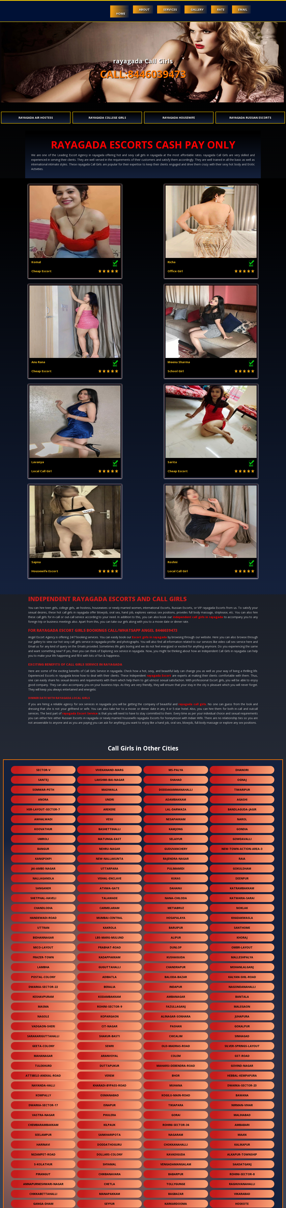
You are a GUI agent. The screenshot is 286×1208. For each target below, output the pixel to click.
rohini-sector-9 (109, 806)
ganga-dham (43, 1004)
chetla (109, 984)
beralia (109, 787)
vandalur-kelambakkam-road (176, 1033)
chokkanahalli (176, 944)
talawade (110, 698)
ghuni (43, 1053)
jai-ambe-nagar (43, 668)
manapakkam (109, 994)
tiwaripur (242, 590)
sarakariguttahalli (43, 836)
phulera (109, 915)
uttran (43, 728)
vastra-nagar (43, 915)
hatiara (175, 1102)
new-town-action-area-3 (242, 649)
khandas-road (175, 1122)
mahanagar (43, 856)
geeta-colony (43, 846)
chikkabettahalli (43, 994)
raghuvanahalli (242, 984)
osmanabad (109, 895)
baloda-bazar (176, 777)
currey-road (43, 1171)
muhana (175, 885)
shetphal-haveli (43, 698)
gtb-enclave (242, 1122)
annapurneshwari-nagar (43, 984)
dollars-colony (109, 954)
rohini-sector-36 (176, 925)
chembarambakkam (43, 925)
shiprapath (109, 1082)
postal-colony (43, 777)
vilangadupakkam (109, 1161)
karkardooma (176, 1004)
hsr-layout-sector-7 (43, 609)
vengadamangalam (175, 964)
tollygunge (175, 984)
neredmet (109, 1033)
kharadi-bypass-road (109, 885)
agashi (242, 599)
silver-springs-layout (242, 846)
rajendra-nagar (176, 659)
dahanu (176, 688)
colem (176, 856)
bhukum (109, 1132)
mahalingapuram (242, 1023)
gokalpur (242, 826)
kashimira (43, 1132)
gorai (175, 915)
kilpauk (109, 925)
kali (176, 1142)
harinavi (43, 944)
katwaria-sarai (242, 698)
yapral (175, 1063)
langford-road (242, 1033)
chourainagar (109, 1023)
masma (43, 806)
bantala (242, 797)
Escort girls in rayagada (149, 437)
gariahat (43, 1102)
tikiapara (175, 905)
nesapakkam (175, 619)
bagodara (43, 1043)
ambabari (242, 925)
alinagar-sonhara (176, 816)
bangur (43, 649)
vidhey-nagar (175, 1161)
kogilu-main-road (176, 895)
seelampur (43, 935)
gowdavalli (242, 639)
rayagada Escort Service (80, 513)
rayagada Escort (159, 475)
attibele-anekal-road (43, 875)
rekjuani (175, 1092)
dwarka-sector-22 (43, 787)
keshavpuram (43, 797)
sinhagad (242, 836)
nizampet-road (43, 954)
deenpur (242, 678)
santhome (242, 728)
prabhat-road (109, 747)
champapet (242, 1102)
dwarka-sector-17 (43, 905)
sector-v (43, 570)
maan (242, 935)
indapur (175, 787)
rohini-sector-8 (242, 974)
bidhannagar (43, 737)
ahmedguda (176, 1013)
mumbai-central (109, 718)
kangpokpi (43, 659)
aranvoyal (109, 856)
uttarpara (109, 668)
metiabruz (176, 708)
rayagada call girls (192, 504)
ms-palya (176, 570)
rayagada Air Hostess (36, 118)
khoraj (242, 737)
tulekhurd (43, 866)
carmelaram (109, 708)
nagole (43, 816)
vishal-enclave (109, 678)
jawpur (43, 1142)
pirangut (43, 974)
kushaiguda (176, 757)
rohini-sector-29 (109, 1053)
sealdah (175, 1053)
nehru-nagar (109, 649)
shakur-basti (109, 836)
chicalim (175, 836)
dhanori (242, 570)
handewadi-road (43, 718)
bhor (176, 875)
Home (101, 13)
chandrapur (175, 767)
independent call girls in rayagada (198, 417)
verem (109, 875)
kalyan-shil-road (242, 777)
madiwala (109, 590)
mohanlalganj (242, 767)
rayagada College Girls (107, 118)
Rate (216, 9)
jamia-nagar (109, 1181)
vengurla (43, 1023)
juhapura (242, 816)
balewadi (43, 1151)
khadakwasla (242, 718)
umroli (43, 639)
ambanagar (176, 797)
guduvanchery (175, 649)
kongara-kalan (242, 1151)
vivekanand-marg (109, 570)
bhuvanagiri (109, 1102)
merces (242, 1082)
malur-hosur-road (176, 1082)
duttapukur (109, 866)
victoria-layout (109, 1043)
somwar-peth (43, 590)
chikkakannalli (109, 1063)
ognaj (242, 580)
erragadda (109, 1092)
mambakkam (175, 1151)
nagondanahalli (242, 787)
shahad (176, 580)
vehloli (43, 1092)
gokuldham (242, 668)
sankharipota (109, 935)
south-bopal (242, 1043)
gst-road (242, 856)
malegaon (242, 806)
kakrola (109, 728)
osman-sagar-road (242, 1063)
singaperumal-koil (176, 1112)
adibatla (109, 777)
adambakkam (175, 599)
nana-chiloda (176, 698)
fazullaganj (176, 806)
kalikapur (242, 944)
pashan (176, 826)
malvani (242, 1053)
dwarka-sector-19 (242, 1142)
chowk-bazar (242, 1013)
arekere (109, 609)
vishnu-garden (176, 1073)
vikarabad (242, 994)
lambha (43, 767)
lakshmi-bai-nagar (109, 580)
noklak (242, 708)
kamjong (176, 629)
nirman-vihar (242, 905)
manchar (242, 1073)
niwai (242, 1092)
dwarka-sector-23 (242, 885)
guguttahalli (109, 767)
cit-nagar (109, 826)
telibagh (43, 1112)
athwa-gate (109, 688)
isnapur (109, 905)
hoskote (242, 1004)
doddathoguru (109, 944)
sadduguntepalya (109, 1073)
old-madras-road (176, 846)
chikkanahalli (109, 1122)
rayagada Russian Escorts (250, 118)
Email (241, 9)
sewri (109, 846)
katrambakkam (242, 688)
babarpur (175, 974)
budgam (176, 1043)
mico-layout (43, 747)
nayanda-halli (43, 885)
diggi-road (43, 1013)
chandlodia (43, 708)
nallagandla (43, 678)
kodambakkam (109, 797)
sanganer (43, 688)
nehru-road (43, 1073)
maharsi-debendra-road (175, 866)
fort (175, 1023)
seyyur (109, 1004)
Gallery (188, 9)
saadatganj (242, 964)
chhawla (242, 1161)
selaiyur (175, 639)
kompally (43, 895)
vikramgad (43, 1033)
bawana (242, 895)
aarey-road (43, 1122)
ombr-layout (242, 747)
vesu (109, 619)
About (128, 9)
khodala (109, 1013)
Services (158, 9)
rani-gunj (109, 1171)
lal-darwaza (175, 609)
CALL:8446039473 (143, 74)
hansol (176, 1171)
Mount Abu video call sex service (49, 1202)
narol (242, 619)
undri (109, 599)
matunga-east (109, 639)
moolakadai (43, 1161)
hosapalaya (175, 718)
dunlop (176, 747)
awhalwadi (43, 619)
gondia (242, 629)
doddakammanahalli (176, 590)
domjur (242, 1112)
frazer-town (43, 757)
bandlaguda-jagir (242, 609)
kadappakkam (109, 757)
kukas (175, 678)
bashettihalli (109, 629)
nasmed (176, 1181)
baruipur (176, 728)
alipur (176, 737)
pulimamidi (175, 668)
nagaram (175, 935)
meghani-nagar (109, 1151)
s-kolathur (43, 964)
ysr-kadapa (109, 1142)
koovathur (43, 629)
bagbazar (175, 994)
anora (43, 599)
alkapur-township (242, 954)
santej (43, 580)
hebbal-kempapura (242, 875)
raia (242, 659)
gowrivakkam (43, 1082)
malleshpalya (242, 757)
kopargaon (110, 816)
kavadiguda (176, 954)
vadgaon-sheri (43, 826)
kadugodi (242, 1132)
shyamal (109, 964)
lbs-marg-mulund (109, 737)
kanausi (176, 1132)
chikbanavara (109, 974)
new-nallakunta (109, 659)
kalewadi (43, 1063)
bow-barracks (242, 1171)
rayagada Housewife (179, 118)
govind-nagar (242, 866)
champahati (109, 1112)
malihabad (242, 915)
